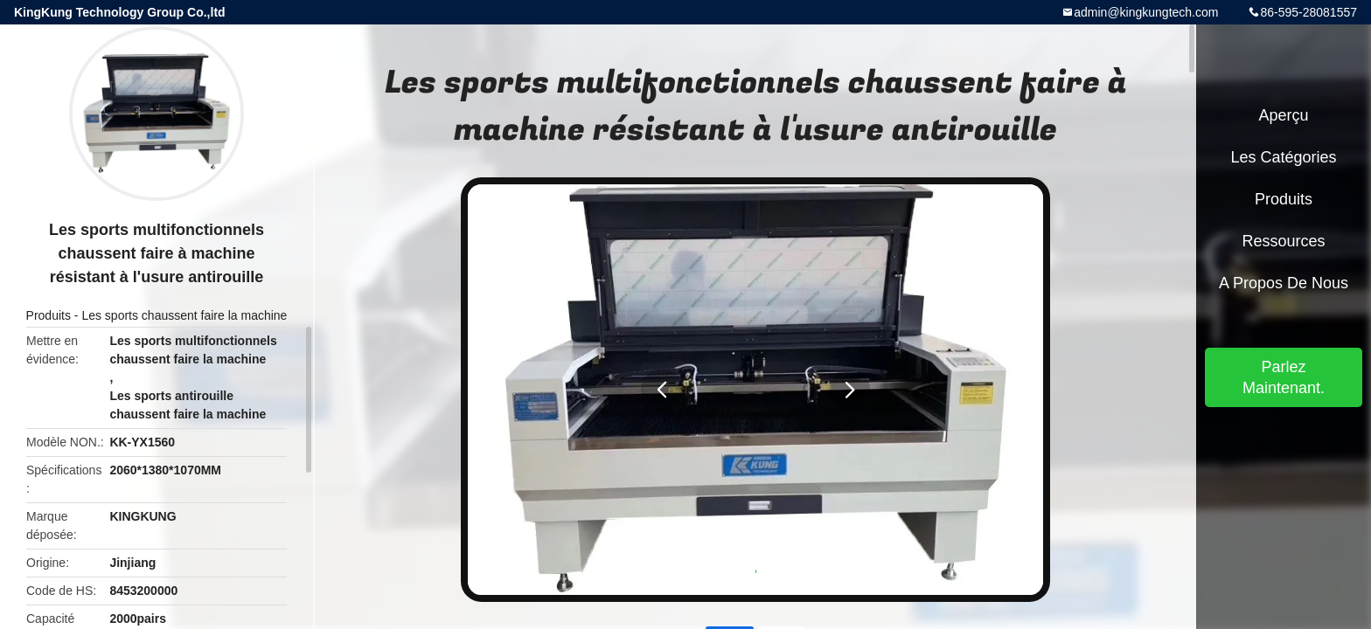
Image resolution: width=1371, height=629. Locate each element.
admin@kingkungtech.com (1146, 12)
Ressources (1283, 241)
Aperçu (1283, 115)
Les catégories (1283, 157)
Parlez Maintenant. (1283, 377)
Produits (48, 315)
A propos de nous (1283, 283)
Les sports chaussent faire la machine (184, 315)
